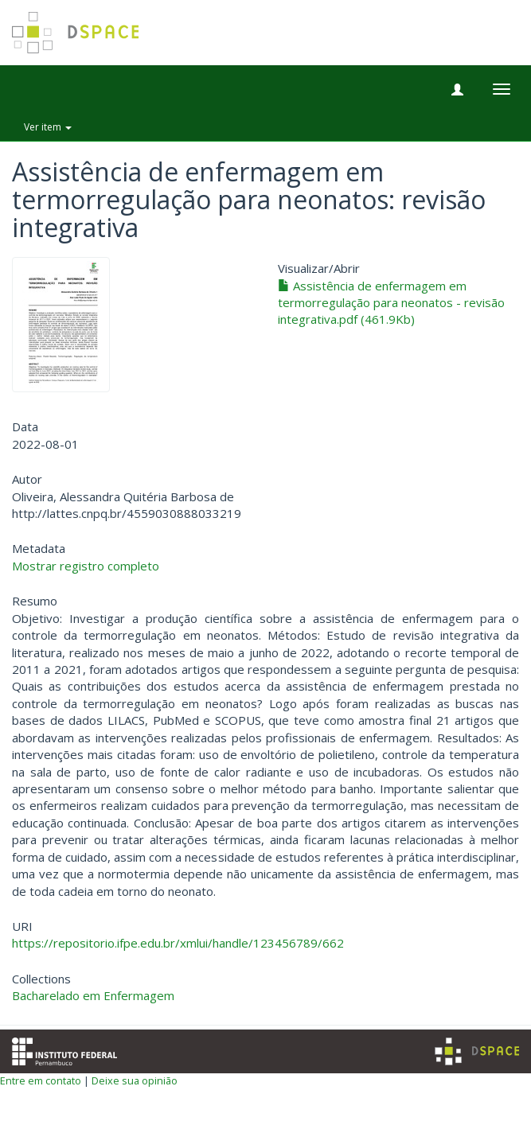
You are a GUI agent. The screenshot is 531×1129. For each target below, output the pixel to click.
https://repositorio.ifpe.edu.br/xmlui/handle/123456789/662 (178, 943)
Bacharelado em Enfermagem (93, 995)
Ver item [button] (48, 127)
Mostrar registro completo (85, 566)
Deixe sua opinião (135, 1080)
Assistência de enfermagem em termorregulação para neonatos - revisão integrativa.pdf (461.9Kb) (391, 303)
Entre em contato (40, 1080)
